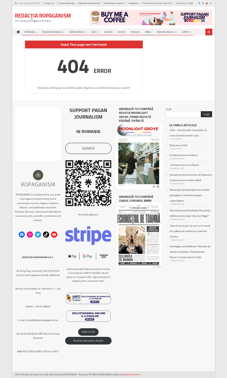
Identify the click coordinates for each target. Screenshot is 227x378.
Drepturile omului (51, 32)
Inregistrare (133, 3)
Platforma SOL (88, 331)
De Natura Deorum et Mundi (183, 155)
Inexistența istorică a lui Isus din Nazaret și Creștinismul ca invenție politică (191, 177)
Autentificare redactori (114, 3)
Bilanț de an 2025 (179, 145)
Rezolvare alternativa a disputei (88, 340)
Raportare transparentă (89, 3)
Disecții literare (165, 32)
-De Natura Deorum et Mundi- (184, 165)
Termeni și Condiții (184, 3)
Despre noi (49, 3)
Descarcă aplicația (67, 3)
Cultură (108, 32)
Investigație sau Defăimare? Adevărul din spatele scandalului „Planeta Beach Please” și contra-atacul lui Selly (190, 251)
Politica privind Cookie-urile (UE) (157, 3)
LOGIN (185, 32)
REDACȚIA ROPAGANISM (43, 16)
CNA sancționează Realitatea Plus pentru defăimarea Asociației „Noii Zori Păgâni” (190, 213)
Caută (168, 109)
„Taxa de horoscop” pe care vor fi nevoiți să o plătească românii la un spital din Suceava (190, 231)
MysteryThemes (132, 374)
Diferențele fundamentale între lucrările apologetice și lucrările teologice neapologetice (189, 195)
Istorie (121, 32)
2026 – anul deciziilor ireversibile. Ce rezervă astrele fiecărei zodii (188, 132)
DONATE (88, 148)
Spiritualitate (76, 32)
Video (148, 32)
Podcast (135, 32)
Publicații (29, 32)
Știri (94, 32)
